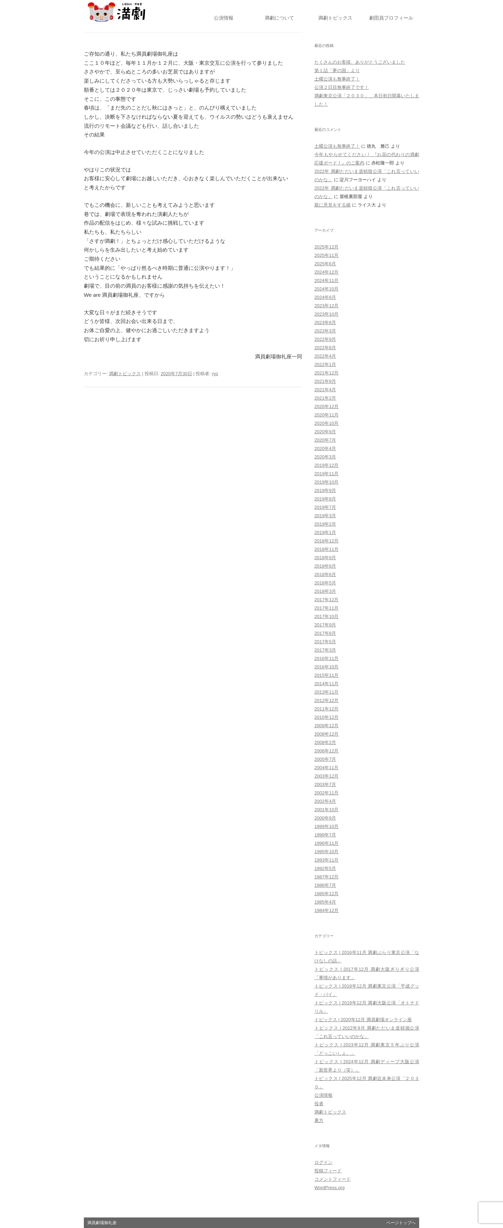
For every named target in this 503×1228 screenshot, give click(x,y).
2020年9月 (325, 431)
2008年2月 (325, 742)
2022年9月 (325, 339)
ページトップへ (401, 1222)
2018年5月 (325, 582)
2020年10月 (326, 423)
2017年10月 (326, 616)
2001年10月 (326, 809)
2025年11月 (326, 255)
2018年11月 (326, 549)
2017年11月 (326, 608)
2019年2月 (325, 524)
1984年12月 (326, 910)
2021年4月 (325, 389)
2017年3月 (325, 650)
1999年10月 (326, 826)
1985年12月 (326, 893)
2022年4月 (325, 356)
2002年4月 (325, 801)
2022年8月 (325, 347)
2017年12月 (326, 599)
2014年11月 (326, 683)
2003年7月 (325, 784)
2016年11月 (326, 658)
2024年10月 (326, 289)
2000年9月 (325, 818)
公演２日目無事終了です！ (341, 87)
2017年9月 (325, 624)
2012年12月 (326, 700)
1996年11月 (326, 843)
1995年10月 (326, 851)
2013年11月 (326, 692)
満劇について (279, 18)
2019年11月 (326, 473)
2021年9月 (325, 381)
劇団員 (391, 18)
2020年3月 (325, 456)
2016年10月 (326, 666)
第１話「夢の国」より (337, 70)
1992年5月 (325, 868)
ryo (215, 373)
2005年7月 (325, 759)
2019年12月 (326, 465)
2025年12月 (326, 247)
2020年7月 (325, 440)
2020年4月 (325, 448)
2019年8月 (325, 498)
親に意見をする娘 (332, 205)
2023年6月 (325, 322)
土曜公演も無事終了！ (337, 79)
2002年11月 (326, 792)
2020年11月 (326, 414)
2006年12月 (326, 750)
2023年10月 (326, 314)
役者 (318, 1103)
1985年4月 (325, 902)
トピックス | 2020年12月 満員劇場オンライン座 (363, 1019)
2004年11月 (326, 767)
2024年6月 (325, 297)
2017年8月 (325, 633)
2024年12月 (326, 272)
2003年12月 (326, 776)
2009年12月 (326, 725)
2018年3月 (325, 591)
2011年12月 (326, 708)
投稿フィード (328, 1170)
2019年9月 (325, 490)
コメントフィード (332, 1179)
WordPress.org (329, 1187)
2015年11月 (326, 675)
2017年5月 (325, 641)
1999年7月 (325, 834)
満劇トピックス (125, 373)
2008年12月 (326, 734)
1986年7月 (325, 885)
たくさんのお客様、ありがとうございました (359, 62)
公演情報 (223, 18)
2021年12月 (326, 373)
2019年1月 (325, 532)
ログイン (323, 1162)
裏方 (318, 1120)
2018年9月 (325, 557)
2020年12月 (326, 406)
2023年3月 (325, 331)
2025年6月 (325, 263)
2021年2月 (325, 398)
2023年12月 (326, 305)
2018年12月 (326, 540)
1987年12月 (326, 876)
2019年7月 (325, 507)
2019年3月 (325, 515)
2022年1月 (325, 364)
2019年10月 (326, 482)
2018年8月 (325, 566)
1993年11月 (326, 860)
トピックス (335, 18)
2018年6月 (325, 574)
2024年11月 (326, 280)
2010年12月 (326, 717)
